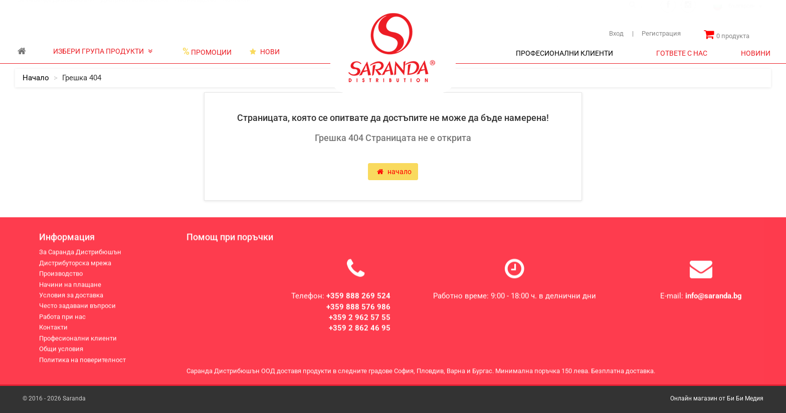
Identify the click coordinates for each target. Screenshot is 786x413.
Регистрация (656, 33)
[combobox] (741, 16)
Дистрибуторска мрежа (134, 9)
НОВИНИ (755, 53)
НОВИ (265, 52)
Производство (196, 9)
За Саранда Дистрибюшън (56, 9)
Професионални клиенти (78, 339)
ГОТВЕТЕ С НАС (681, 53)
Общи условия (61, 350)
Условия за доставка (71, 297)
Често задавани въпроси (77, 307)
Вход (616, 33)
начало (36, 77)
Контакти (236, 9)
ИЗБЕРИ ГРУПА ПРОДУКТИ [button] (102, 51)
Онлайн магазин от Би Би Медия (716, 398)
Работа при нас (62, 318)
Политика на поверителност (82, 361)
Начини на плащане (70, 286)
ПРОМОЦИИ (207, 51)
